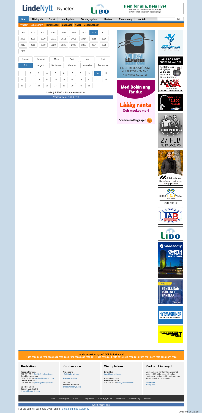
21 (97, 79)
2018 (33, 45)
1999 (22, 32)
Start (24, 19)
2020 (53, 45)
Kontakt (142, 19)
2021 (63, 45)
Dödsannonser (91, 25)
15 (47, 79)
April (72, 59)
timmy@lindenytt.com (30, 391)
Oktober (72, 65)
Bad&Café (67, 25)
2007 (104, 32)
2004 (73, 32)
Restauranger (52, 25)
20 (89, 79)
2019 (43, 45)
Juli (25, 65)
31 (89, 85)
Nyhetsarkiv (37, 25)
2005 (83, 32)
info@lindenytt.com (71, 374)
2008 (22, 39)
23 (22, 85)
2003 (63, 32)
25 (38, 85)
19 (80, 79)
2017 (22, 45)
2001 (43, 32)
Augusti (41, 65)
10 (97, 73)
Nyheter (24, 25)
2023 (83, 45)
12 (22, 79)
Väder (78, 25)
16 (55, 79)
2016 (104, 39)
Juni (103, 59)
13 (30, 79)
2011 (53, 39)
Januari (25, 59)
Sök (178, 19)
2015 (94, 39)
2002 (53, 32)
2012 (63, 39)
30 (80, 85)
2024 (94, 45)
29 (72, 85)
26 (47, 85)
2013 (73, 39)
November (87, 65)
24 (30, 85)
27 (55, 85)
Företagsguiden (89, 19)
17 (64, 79)
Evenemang (125, 19)
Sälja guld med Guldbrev (75, 408)
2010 (43, 39)
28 (64, 85)
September (56, 65)
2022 (73, 45)
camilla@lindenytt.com (44, 378)
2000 (33, 32)
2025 (104, 45)
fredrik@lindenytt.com (43, 374)
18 (72, 79)
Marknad (108, 19)
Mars (56, 59)
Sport (52, 19)
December (103, 65)
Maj (87, 59)
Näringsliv (37, 19)
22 (106, 79)
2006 (94, 32)
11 (106, 73)
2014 (83, 39)
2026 (22, 51)
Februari (41, 59)
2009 (33, 39)
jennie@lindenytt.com (43, 382)
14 (38, 79)
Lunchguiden (68, 19)
